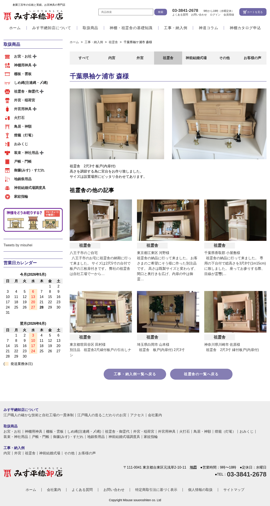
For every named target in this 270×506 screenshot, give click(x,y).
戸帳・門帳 (23, 161)
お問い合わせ (199, 15)
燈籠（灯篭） (24, 135)
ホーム (15, 29)
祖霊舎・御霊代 (26, 91)
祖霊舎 (168, 58)
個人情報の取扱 (200, 490)
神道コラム (208, 29)
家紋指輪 (21, 196)
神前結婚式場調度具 (30, 188)
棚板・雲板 (23, 74)
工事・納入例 (175, 29)
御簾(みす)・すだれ (29, 170)
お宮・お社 (23, 56)
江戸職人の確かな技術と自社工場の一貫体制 (39, 415)
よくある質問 (180, 15)
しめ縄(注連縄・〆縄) (31, 83)
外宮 (140, 58)
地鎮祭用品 (23, 179)
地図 (193, 467)
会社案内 (155, 415)
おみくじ (21, 144)
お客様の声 (252, 58)
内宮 (111, 58)
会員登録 (229, 15)
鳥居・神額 (23, 126)
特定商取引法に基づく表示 (156, 490)
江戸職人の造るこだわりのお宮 (101, 415)
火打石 (19, 118)
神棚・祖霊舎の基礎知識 (131, 29)
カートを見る (255, 12)
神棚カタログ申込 (245, 29)
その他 (224, 58)
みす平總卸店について (51, 29)
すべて (83, 58)
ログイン (215, 15)
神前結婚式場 (196, 58)
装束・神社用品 (26, 153)
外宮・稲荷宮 (24, 100)
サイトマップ (233, 490)
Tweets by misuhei (18, 245)
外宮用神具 (23, 109)
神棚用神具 (23, 65)
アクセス (137, 415)
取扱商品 (90, 29)
